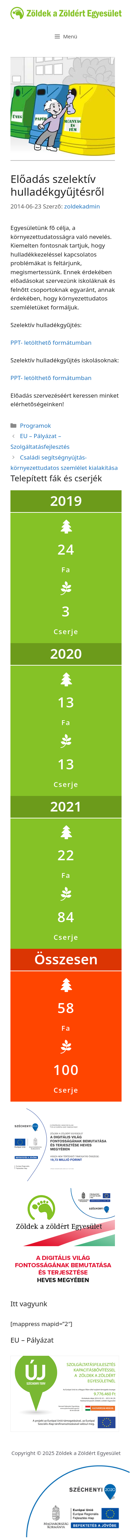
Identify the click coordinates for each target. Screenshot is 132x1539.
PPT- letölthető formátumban (51, 342)
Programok (35, 425)
